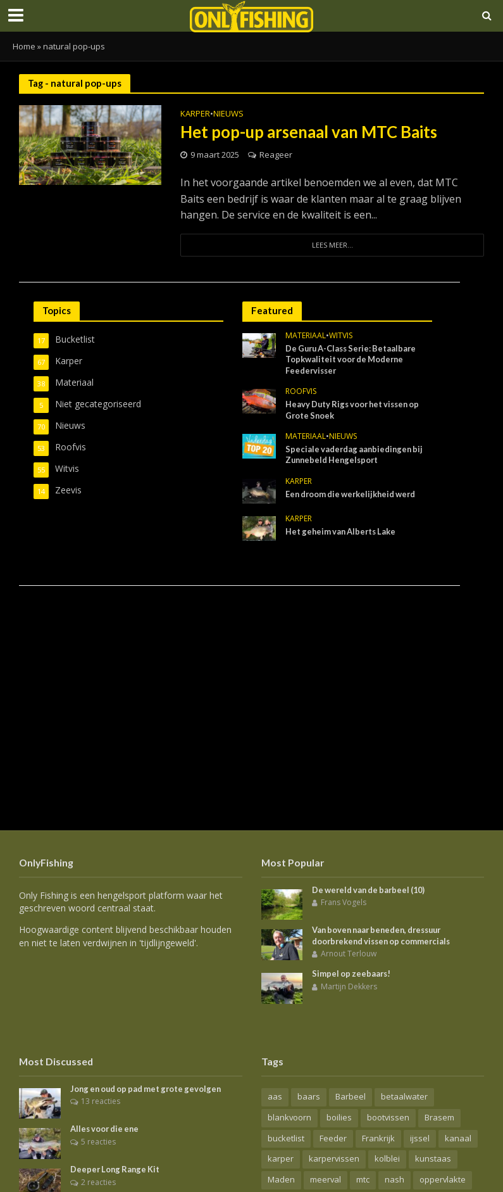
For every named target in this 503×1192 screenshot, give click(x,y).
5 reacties (98, 1141)
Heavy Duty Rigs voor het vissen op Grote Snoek (356, 410)
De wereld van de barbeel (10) (371, 890)
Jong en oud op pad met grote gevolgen (149, 1089)
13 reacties (100, 1101)
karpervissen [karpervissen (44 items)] (334, 1159)
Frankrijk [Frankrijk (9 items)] (378, 1138)
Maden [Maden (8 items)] (281, 1180)
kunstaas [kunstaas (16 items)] (433, 1159)
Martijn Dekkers (349, 986)
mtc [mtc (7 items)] (362, 1180)
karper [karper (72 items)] (281, 1159)
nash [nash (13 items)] (394, 1180)
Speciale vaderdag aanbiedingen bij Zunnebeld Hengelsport (356, 455)
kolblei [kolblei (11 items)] (387, 1159)
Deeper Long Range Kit (116, 1170)
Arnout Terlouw (348, 954)
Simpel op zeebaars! (352, 974)
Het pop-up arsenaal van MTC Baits (311, 132)
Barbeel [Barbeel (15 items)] (350, 1096)
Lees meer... (332, 245)
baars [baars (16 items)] (308, 1096)
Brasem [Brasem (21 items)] (439, 1117)
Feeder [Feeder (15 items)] (333, 1138)
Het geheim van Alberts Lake (343, 533)
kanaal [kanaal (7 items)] (458, 1138)
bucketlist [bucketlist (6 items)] (286, 1138)
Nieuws (228, 114)
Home (24, 46)
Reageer (275, 154)
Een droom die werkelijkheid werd (353, 495)
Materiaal (305, 336)
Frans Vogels (343, 902)
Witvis (340, 336)
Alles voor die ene (106, 1129)
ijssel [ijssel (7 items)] (420, 1138)
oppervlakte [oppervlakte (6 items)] (442, 1180)
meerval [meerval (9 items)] (325, 1180)
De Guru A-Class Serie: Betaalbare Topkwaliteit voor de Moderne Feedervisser (354, 359)
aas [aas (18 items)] (275, 1096)
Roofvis (300, 392)
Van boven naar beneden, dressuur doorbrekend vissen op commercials (384, 935)
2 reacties (98, 1182)
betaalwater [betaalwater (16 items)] (404, 1096)
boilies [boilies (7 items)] (339, 1117)
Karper (195, 114)
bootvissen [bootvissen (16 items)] (388, 1117)
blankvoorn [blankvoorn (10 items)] (289, 1117)
